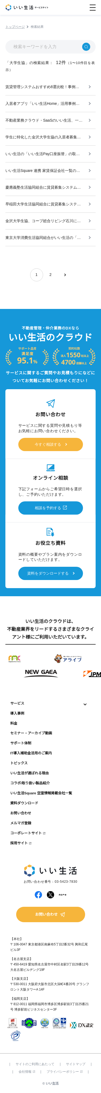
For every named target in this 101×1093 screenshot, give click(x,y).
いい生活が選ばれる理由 (29, 773)
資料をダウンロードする (48, 573)
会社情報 (27, 1072)
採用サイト (19, 843)
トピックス (19, 763)
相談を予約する (48, 508)
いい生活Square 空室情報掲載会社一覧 (41, 793)
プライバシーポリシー (64, 1072)
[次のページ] (64, 274)
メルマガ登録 (20, 823)
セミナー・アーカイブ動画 (31, 733)
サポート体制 (20, 743)
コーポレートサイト (26, 833)
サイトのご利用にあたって (35, 1064)
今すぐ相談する (48, 444)
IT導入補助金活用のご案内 (31, 753)
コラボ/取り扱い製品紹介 (30, 783)
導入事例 (17, 713)
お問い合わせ (20, 813)
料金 (13, 723)
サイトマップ (75, 1064)
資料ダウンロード (24, 803)
